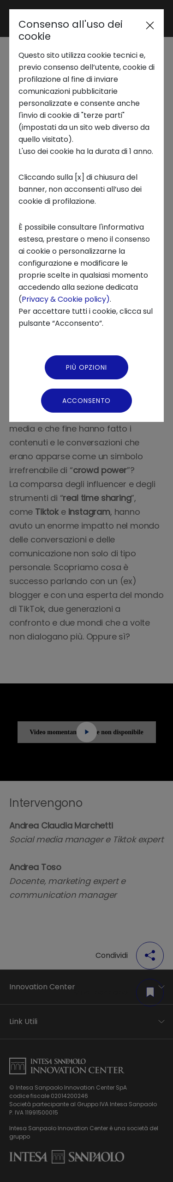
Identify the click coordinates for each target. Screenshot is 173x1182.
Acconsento (86, 400)
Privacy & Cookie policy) (66, 299)
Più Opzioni (86, 367)
